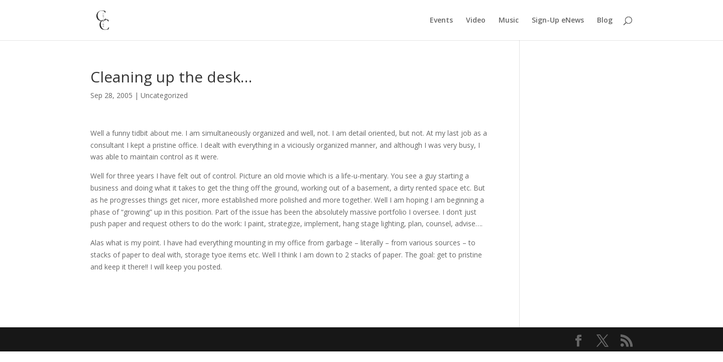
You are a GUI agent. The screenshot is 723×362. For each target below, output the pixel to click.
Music (509, 21)
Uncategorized (164, 95)
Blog (605, 21)
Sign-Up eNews (558, 21)
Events (441, 21)
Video (476, 21)
